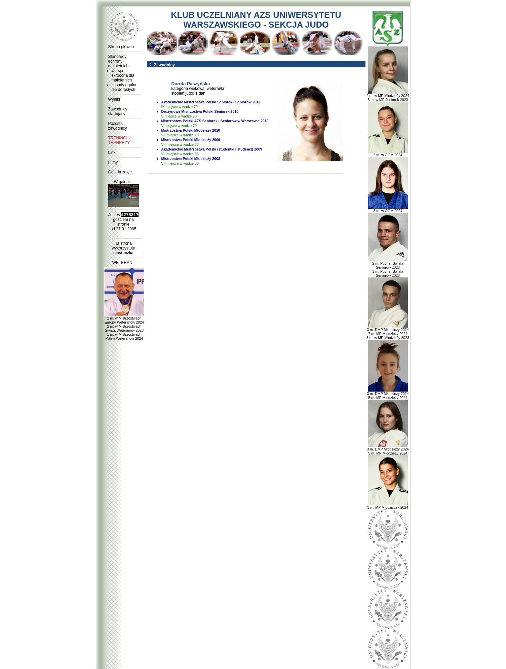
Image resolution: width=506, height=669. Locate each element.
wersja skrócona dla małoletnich (123, 75)
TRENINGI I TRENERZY (119, 140)
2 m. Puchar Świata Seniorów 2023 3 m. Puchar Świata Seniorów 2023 (388, 267)
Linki (112, 152)
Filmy (113, 162)
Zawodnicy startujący (117, 111)
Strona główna (121, 46)
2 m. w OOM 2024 (388, 153)
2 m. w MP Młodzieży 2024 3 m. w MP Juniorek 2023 (387, 96)
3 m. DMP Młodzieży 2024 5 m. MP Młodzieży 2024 (387, 394)
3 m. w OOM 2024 (388, 209)
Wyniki (114, 99)
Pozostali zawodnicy (117, 126)
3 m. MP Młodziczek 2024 (387, 505)
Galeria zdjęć (120, 172)
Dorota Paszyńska (190, 83)
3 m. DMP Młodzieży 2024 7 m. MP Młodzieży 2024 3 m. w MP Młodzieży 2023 (387, 332)
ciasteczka (123, 252)
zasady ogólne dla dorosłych (125, 87)
